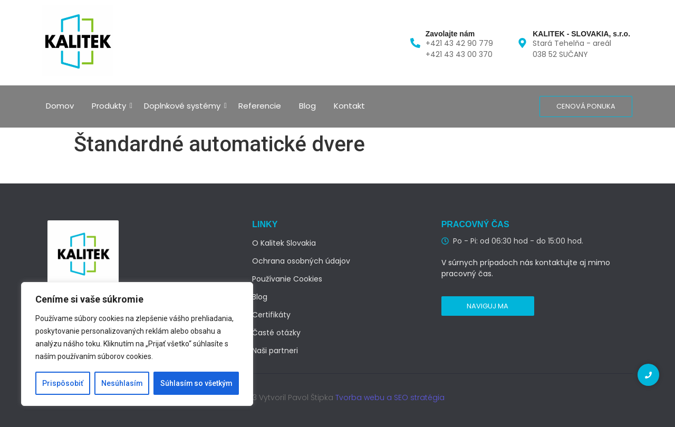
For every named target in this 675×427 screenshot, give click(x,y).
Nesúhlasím (121, 383)
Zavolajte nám (450, 34)
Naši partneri (275, 350)
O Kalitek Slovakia (284, 243)
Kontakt (349, 105)
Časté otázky (276, 332)
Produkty (111, 105)
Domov (60, 105)
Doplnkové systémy (184, 105)
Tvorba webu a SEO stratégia (390, 397)
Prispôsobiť (62, 383)
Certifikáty (271, 314)
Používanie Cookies (287, 279)
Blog (307, 105)
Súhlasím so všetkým (196, 383)
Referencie (259, 105)
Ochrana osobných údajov (301, 261)
